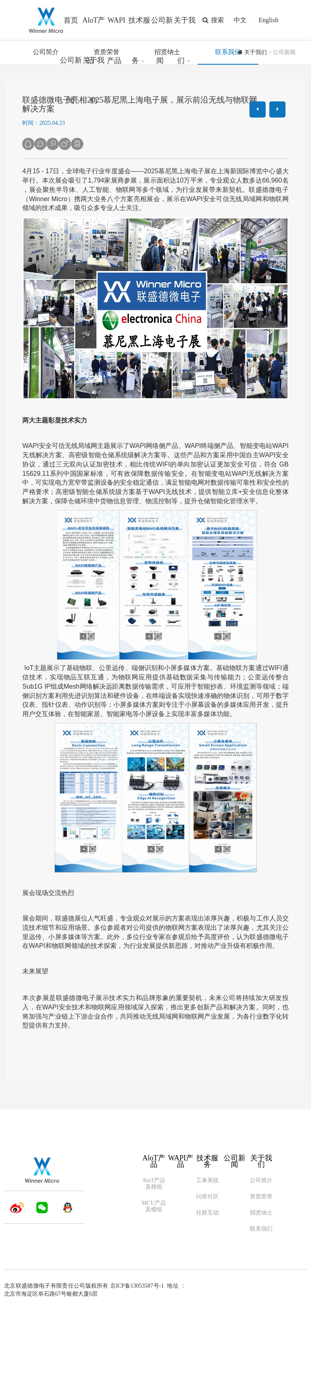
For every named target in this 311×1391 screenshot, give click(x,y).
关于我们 (255, 133)
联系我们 (228, 132)
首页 (71, 20)
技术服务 (207, 1242)
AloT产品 (154, 1242)
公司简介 (46, 132)
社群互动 (207, 1293)
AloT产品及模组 (154, 1264)
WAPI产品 (180, 1242)
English (269, 20)
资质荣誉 (106, 132)
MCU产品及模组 (154, 1287)
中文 (240, 20)
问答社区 (207, 1277)
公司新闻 (234, 1242)
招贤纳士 (167, 132)
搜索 (212, 20)
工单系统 (207, 1261)
